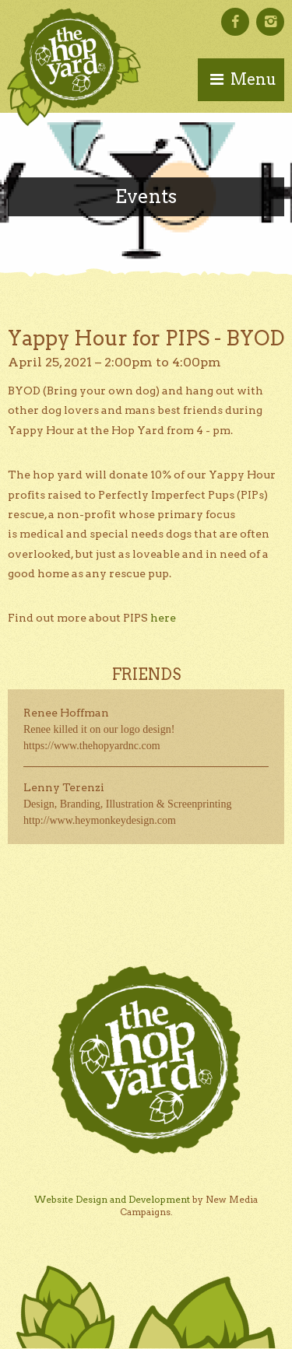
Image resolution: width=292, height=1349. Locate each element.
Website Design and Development (112, 1199)
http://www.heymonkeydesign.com (99, 820)
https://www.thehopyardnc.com (91, 746)
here (163, 617)
